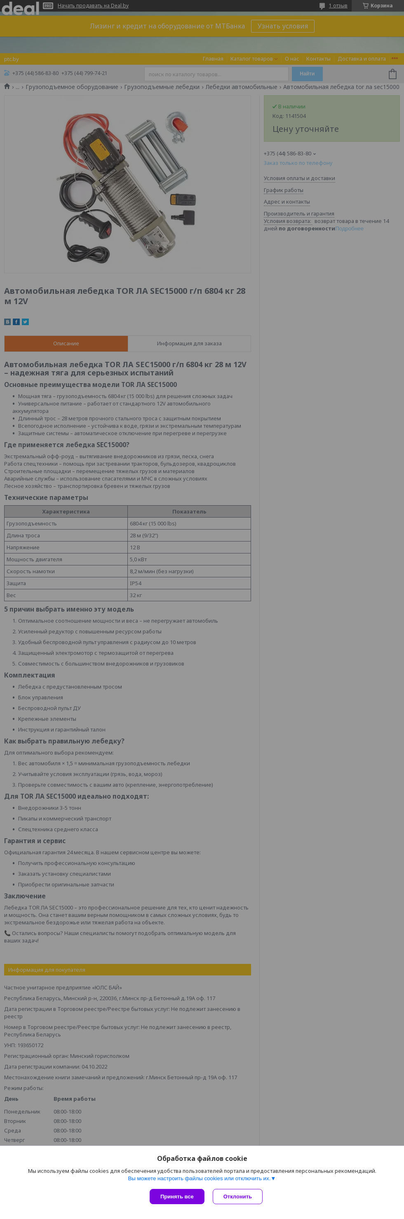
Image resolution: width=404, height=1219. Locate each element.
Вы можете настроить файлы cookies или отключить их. (199, 1178)
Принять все (177, 1196)
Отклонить (237, 1196)
